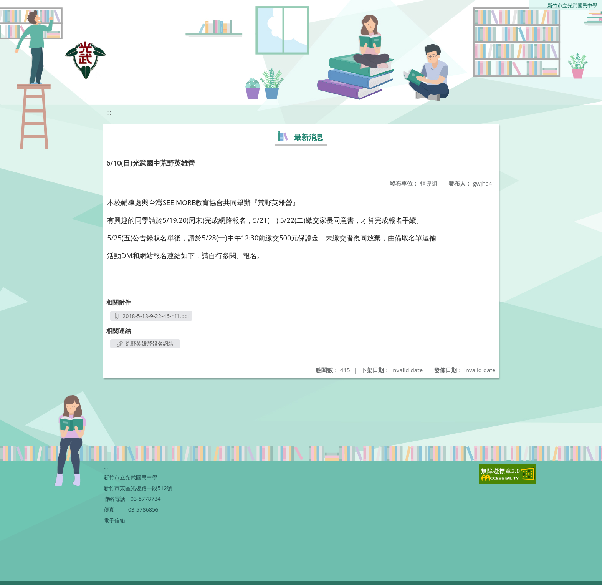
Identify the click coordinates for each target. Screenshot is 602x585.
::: (535, 5)
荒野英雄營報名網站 (145, 343)
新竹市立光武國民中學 (572, 5)
